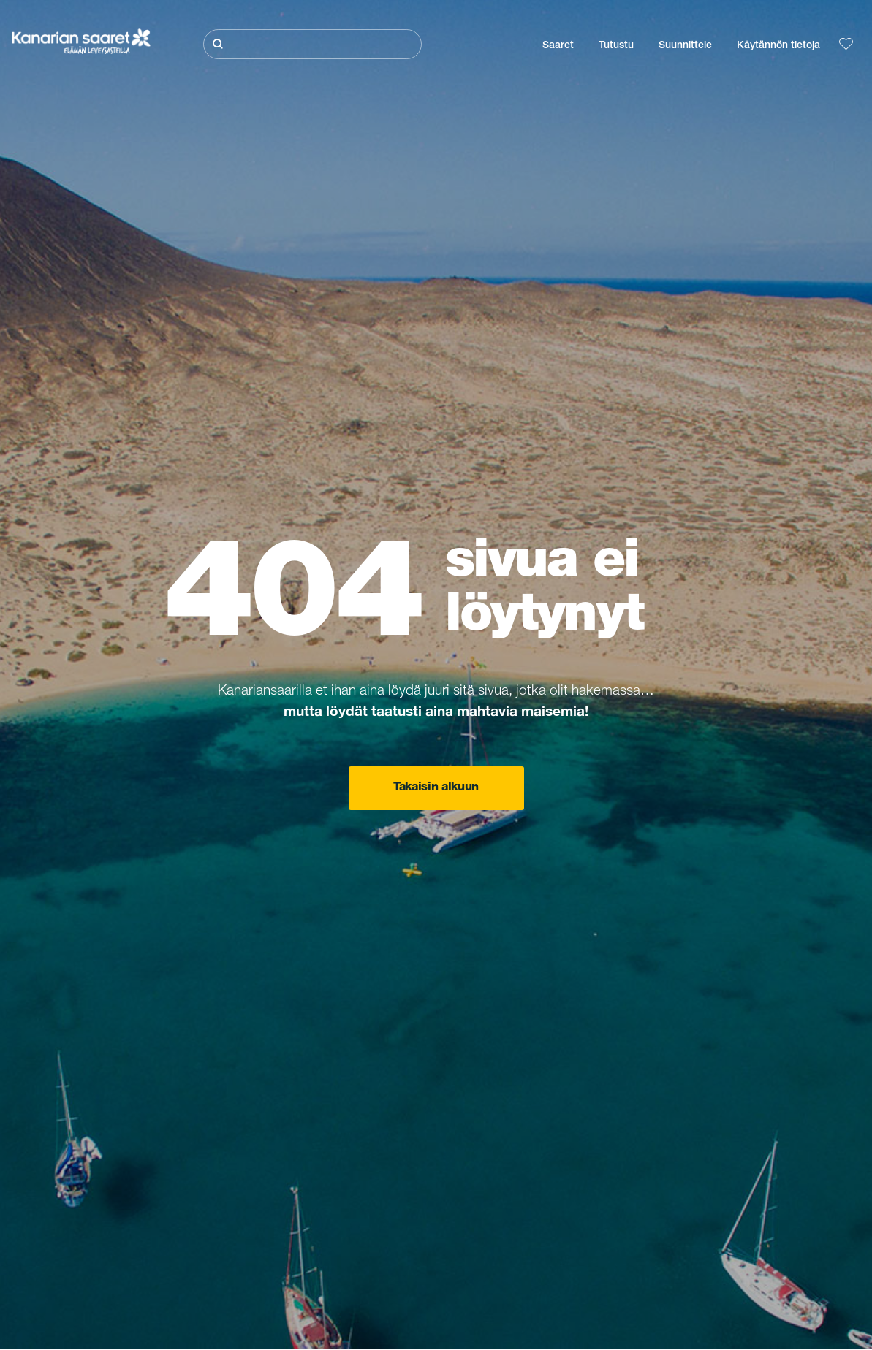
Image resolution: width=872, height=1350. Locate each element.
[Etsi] (312, 44)
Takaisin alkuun (436, 788)
